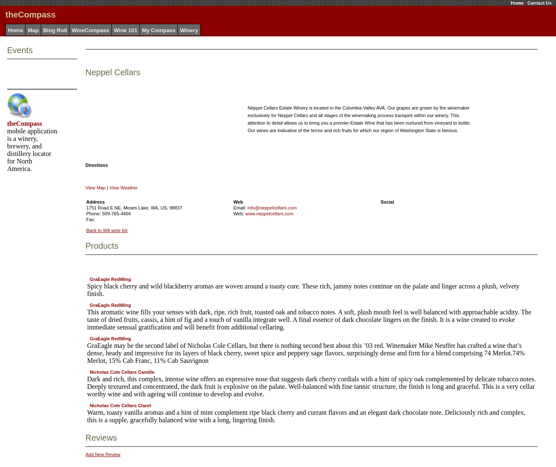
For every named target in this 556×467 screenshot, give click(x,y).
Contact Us (540, 2)
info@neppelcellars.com (272, 207)
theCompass (24, 123)
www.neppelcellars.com (269, 213)
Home (517, 2)
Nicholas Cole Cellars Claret (120, 405)
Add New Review (103, 454)
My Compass (158, 30)
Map (33, 30)
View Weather (123, 187)
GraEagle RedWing (110, 279)
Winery (189, 30)
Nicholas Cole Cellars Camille (122, 372)
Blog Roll (55, 30)
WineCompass (90, 30)
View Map (95, 187)
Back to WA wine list (107, 230)
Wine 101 (125, 30)
